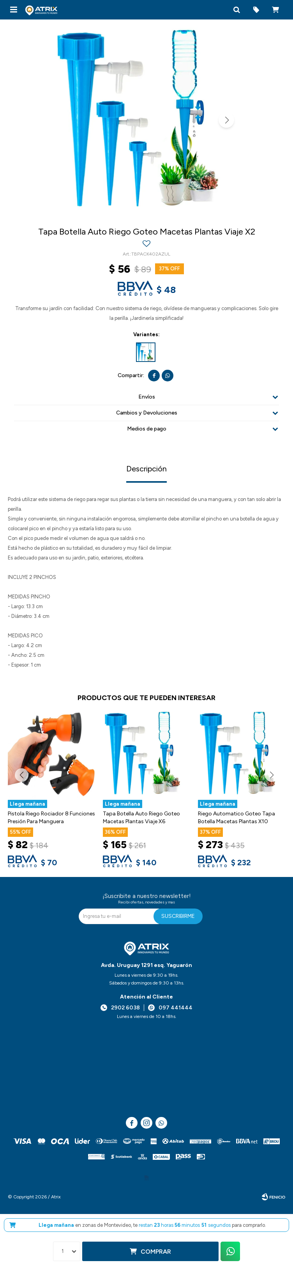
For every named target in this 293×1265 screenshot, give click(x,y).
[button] (236, 9)
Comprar (156, 1251)
